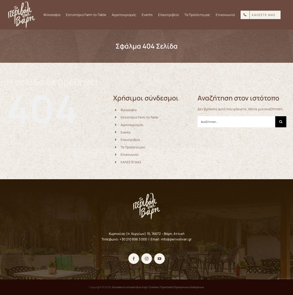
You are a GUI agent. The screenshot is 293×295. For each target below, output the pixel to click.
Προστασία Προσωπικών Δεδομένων (182, 287)
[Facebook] (133, 258)
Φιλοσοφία (129, 110)
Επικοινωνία (129, 154)
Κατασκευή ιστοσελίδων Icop (129, 287)
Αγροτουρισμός (132, 125)
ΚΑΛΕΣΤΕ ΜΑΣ (131, 162)
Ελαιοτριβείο (130, 140)
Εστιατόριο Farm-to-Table (139, 117)
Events (125, 132)
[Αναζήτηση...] (236, 121)
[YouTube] (159, 258)
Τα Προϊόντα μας (133, 147)
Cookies (154, 287)
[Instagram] (146, 258)
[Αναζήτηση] (280, 121)
